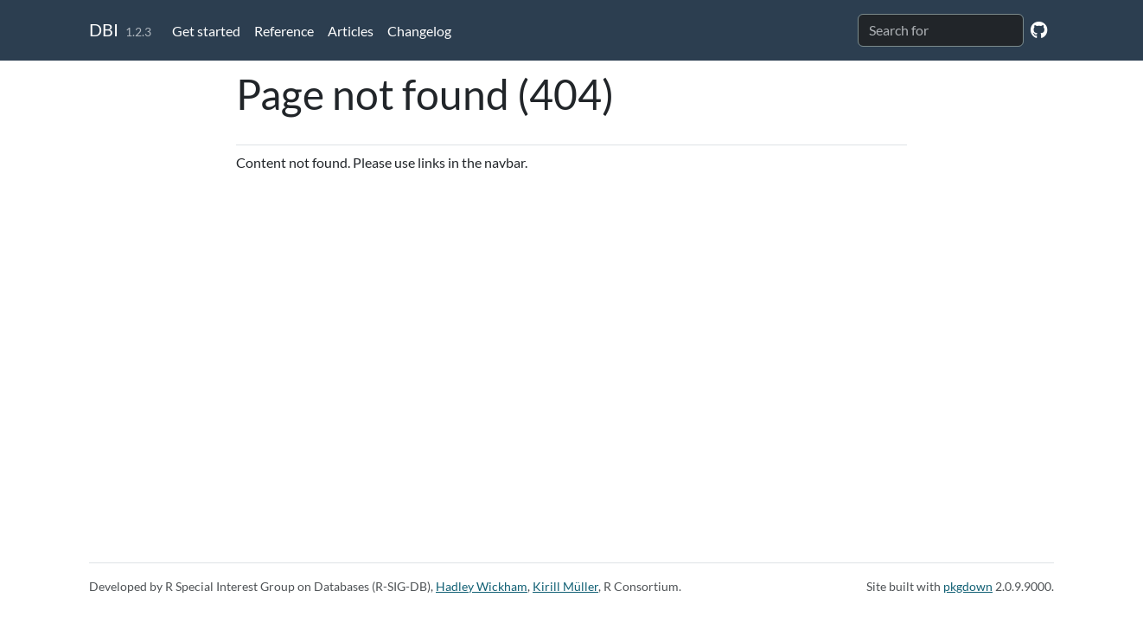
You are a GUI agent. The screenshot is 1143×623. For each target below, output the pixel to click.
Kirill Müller (565, 586)
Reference (284, 30)
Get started (206, 30)
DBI (103, 29)
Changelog (419, 30)
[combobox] (941, 30)
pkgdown (968, 586)
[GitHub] (1039, 29)
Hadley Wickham (481, 586)
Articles (351, 30)
